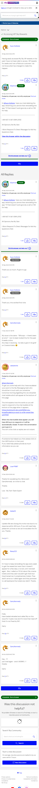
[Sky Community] (12, 2)
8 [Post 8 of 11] (5, 538)
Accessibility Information (30, 779)
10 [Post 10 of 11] (5, 633)
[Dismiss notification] (36, 8)
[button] (36, 45)
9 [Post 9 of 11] (5, 588)
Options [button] (3, 30)
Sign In (36, 3)
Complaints (5, 780)
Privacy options (6, 777)
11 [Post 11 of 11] (5, 676)
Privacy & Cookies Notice (8, 779)
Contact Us (34, 780)
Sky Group (4, 782)
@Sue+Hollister (9, 103)
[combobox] (17, 15)
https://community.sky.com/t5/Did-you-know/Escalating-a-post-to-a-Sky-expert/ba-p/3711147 (18, 412)
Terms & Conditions (31, 777)
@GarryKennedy (7, 383)
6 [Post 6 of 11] (5, 453)
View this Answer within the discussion (16, 136)
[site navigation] (2, 3)
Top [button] (20, 773)
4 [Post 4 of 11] (5, 310)
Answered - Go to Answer (19, 39)
